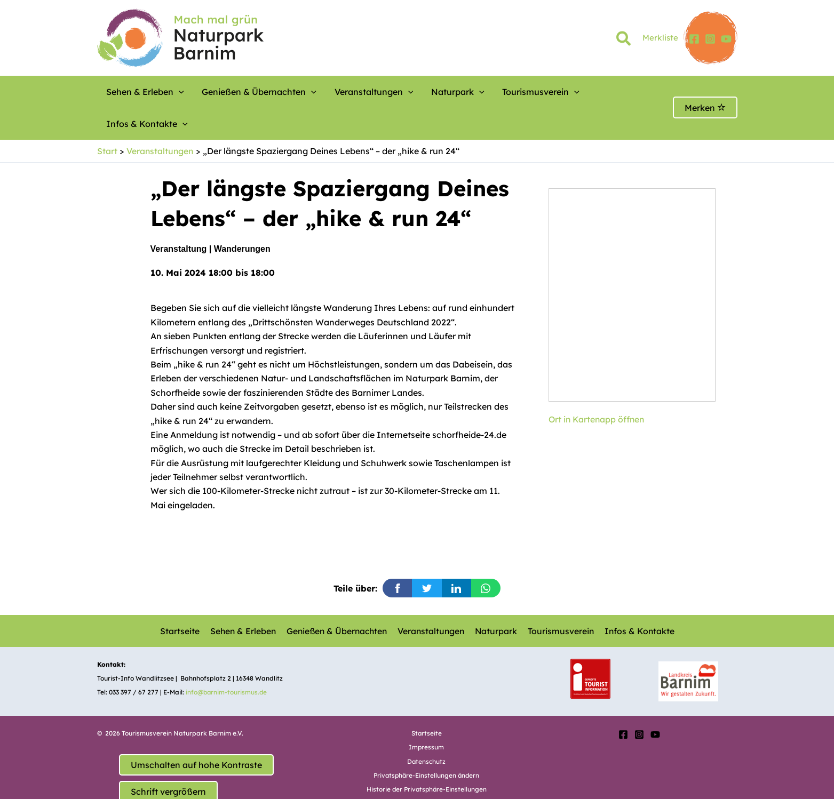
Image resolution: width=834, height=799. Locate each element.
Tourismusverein (497, 92)
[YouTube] (726, 39)
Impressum (426, 715)
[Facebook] (694, 39)
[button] (624, 40)
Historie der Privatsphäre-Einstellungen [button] (426, 757)
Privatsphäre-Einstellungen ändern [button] (426, 743)
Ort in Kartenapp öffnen (598, 387)
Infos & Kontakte (584, 92)
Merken (705, 91)
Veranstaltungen (350, 92)
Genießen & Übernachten (245, 92)
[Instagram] (710, 39)
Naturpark (423, 92)
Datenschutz (426, 729)
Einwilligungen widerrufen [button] (426, 772)
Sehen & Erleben (141, 92)
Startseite (181, 598)
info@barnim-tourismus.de (227, 660)
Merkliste (660, 38)
